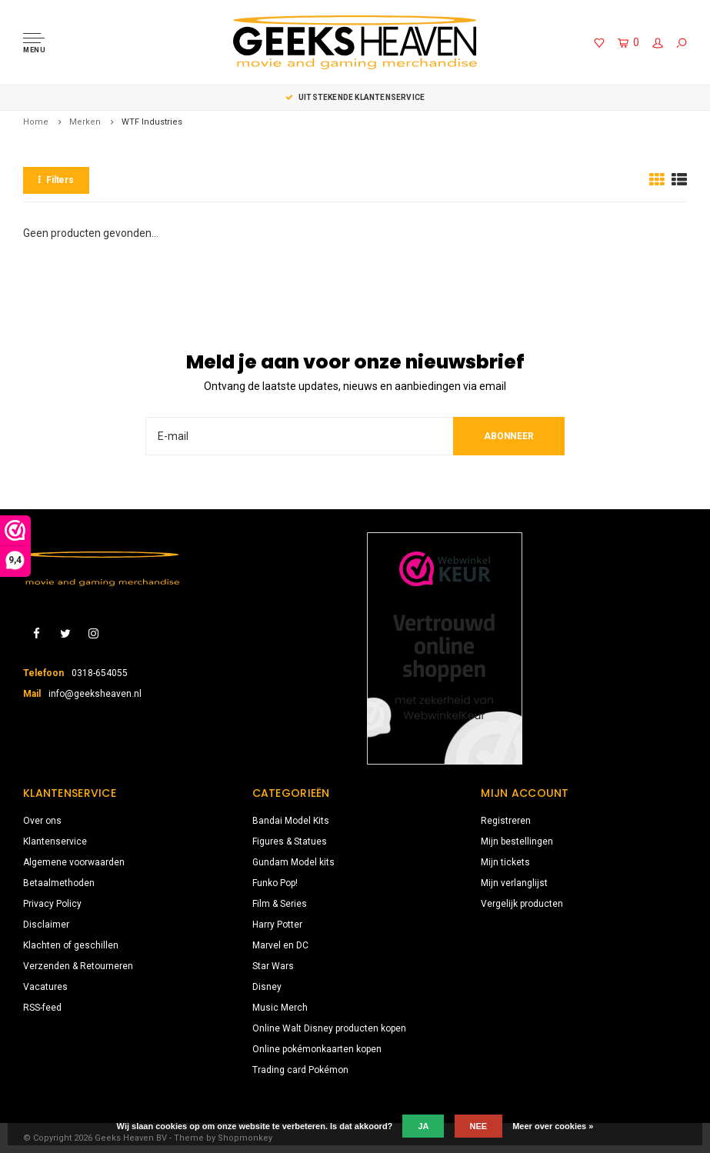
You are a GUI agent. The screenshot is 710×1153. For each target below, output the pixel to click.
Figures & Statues (289, 841)
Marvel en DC (280, 945)
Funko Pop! (275, 883)
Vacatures (45, 986)
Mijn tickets (505, 862)
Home (35, 122)
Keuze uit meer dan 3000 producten (355, 97)
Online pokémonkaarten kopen (317, 1049)
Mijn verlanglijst (514, 883)
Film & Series (279, 903)
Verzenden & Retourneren (78, 966)
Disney (267, 986)
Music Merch (280, 1007)
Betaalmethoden (59, 883)
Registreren (506, 820)
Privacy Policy (52, 903)
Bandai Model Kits (290, 820)
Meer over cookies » (552, 1126)
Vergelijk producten (522, 903)
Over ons (42, 820)
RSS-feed (42, 1007)
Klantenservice (55, 841)
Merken (85, 122)
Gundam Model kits (293, 862)
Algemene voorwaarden (74, 862)
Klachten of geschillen (70, 945)
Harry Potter (277, 924)
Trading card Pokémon (300, 1070)
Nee (479, 1126)
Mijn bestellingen (517, 841)
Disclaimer (46, 924)
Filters (56, 180)
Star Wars (273, 966)
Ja (423, 1126)
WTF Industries (152, 122)
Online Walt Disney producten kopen (329, 1028)
